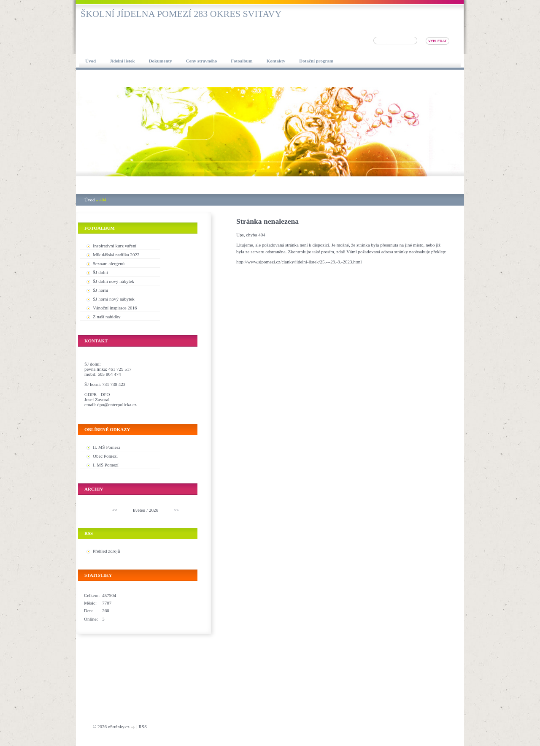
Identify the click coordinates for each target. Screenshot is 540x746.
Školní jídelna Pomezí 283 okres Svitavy (181, 13)
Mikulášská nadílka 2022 (116, 254)
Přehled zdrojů (106, 550)
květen (139, 510)
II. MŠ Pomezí (106, 447)
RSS (142, 726)
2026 (153, 510)
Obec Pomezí (105, 455)
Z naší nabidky (106, 316)
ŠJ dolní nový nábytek (113, 281)
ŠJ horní (100, 290)
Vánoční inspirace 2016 (115, 307)
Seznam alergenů (108, 263)
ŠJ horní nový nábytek (114, 298)
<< (114, 510)
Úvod (89, 199)
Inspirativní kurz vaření (114, 245)
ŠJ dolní (100, 272)
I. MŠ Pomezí (106, 464)
